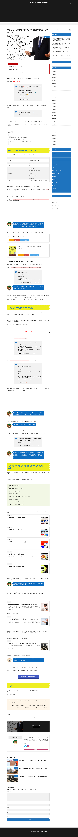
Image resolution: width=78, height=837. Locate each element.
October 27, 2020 (32, 99)
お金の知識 (55, 164)
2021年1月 (54, 112)
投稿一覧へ (36, 749)
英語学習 (54, 191)
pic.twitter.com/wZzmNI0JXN (24, 96)
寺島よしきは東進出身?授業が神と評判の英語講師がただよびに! (26, 24)
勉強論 (54, 176)
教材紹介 (54, 188)
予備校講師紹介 (56, 173)
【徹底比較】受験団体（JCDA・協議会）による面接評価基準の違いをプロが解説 (61, 44)
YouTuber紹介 (55, 161)
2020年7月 (54, 129)
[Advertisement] (39, 14)
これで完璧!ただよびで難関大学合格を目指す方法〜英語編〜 (33, 760)
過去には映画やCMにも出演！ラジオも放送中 (18, 137)
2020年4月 (54, 138)
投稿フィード (54, 202)
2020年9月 (54, 124)
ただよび (13, 24)
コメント (9, 791)
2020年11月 (54, 118)
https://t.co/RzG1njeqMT (33, 94)
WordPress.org (55, 208)
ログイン (53, 199)
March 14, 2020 (32, 353)
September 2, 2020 (37, 381)
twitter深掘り (55, 153)
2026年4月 (54, 71)
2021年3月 (54, 106)
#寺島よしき (23, 379)
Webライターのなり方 (57, 156)
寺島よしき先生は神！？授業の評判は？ (16, 139)
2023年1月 (54, 91)
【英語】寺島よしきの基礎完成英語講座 (17, 517)
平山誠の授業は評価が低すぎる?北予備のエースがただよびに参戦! (23, 619)
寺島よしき (17, 35)
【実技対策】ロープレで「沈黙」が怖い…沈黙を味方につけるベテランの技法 (61, 56)
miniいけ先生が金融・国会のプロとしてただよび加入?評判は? (33, 768)
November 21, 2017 (36, 282)
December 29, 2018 (35, 445)
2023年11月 (54, 80)
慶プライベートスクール (39, 2)
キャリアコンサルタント (57, 170)
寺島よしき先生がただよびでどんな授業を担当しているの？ (19, 142)
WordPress (50, 832)
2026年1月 (54, 77)
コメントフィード (55, 205)
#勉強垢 (31, 377)
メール (8, 807)
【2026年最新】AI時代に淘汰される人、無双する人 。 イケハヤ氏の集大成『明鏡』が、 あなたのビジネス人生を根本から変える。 (61, 39)
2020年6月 (54, 132)
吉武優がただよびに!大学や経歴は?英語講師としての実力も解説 (22, 604)
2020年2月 (54, 144)
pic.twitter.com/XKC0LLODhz (34, 279)
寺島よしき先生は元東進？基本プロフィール (16, 135)
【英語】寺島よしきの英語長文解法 (16, 554)
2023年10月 (54, 83)
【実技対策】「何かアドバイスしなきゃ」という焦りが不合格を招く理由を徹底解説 (61, 52)
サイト (8, 812)
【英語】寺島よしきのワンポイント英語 (17, 542)
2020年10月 (54, 121)
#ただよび (27, 86)
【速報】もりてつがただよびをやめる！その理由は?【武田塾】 (22, 643)
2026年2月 (54, 74)
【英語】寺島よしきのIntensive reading (17, 529)
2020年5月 (54, 135)
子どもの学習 (55, 182)
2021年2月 (54, 109)
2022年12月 (54, 94)
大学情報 (54, 179)
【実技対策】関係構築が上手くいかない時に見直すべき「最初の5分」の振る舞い (61, 48)
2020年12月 (54, 115)
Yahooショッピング (24, 240)
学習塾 (54, 185)
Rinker (22, 250)
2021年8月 (54, 100)
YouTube (54, 158)
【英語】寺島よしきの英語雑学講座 (16, 566)
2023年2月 (54, 89)
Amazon (11, 240)
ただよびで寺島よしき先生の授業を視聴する (28, 676)
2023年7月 (54, 86)
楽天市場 (17, 240)
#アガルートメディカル (31, 379)
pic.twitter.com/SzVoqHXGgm (29, 442)
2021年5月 (54, 103)
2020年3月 (54, 141)
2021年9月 (54, 97)
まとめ (10, 144)
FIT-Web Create (39, 832)
